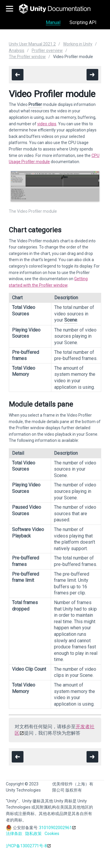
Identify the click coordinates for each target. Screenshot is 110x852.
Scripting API (83, 22)
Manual (53, 22)
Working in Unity (77, 44)
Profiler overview (47, 50)
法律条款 (14, 833)
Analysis (16, 50)
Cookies (52, 833)
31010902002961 (55, 827)
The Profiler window (27, 56)
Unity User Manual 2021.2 (32, 44)
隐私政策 (33, 833)
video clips (46, 123)
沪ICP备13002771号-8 (26, 845)
